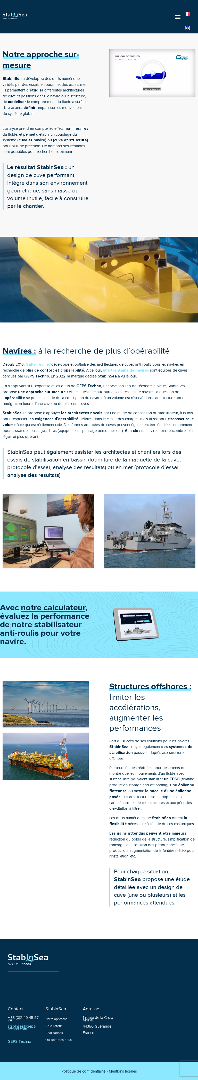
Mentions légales (123, 1071)
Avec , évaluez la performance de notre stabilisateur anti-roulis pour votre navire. (44, 624)
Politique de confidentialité (83, 1071)
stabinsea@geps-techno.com (22, 1027)
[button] (178, 17)
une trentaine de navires (126, 370)
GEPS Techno (38, 364)
